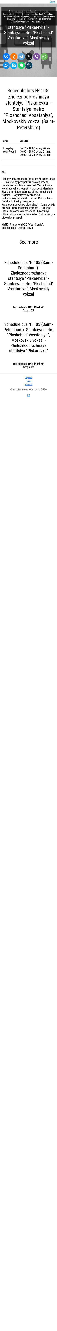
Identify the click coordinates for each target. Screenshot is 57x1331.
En (28, 395)
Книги (28, 381)
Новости (28, 384)
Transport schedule (11, 14)
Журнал (28, 377)
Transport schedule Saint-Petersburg (37, 14)
